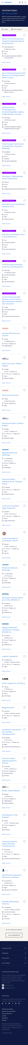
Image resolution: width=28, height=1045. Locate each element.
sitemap (4, 1020)
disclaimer (5, 1018)
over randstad (6, 963)
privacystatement (7, 1013)
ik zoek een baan (6, 948)
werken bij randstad (7, 1009)
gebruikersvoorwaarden (8, 1011)
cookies (4, 1015)
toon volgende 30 (14, 935)
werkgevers (5, 953)
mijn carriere (5, 958)
